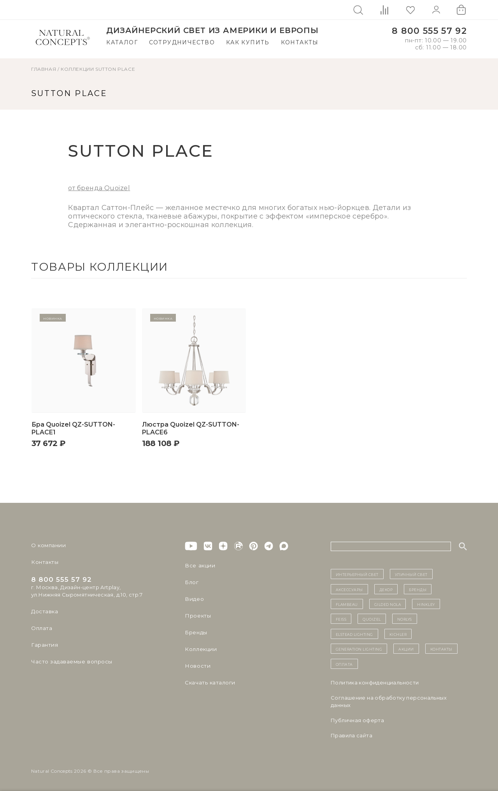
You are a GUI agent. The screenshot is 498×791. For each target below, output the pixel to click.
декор (386, 589)
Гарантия (44, 645)
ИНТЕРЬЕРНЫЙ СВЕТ (357, 574)
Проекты (197, 615)
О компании (47, 545)
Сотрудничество (182, 42)
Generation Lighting (359, 649)
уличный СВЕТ (411, 574)
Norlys (404, 619)
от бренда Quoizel (99, 188)
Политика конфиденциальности (375, 682)
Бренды (195, 632)
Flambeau (347, 604)
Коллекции (77, 69)
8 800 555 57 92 (429, 31)
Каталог (122, 42)
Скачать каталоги (209, 682)
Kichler (398, 634)
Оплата (41, 628)
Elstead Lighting (354, 634)
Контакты (300, 42)
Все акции (199, 565)
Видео (193, 599)
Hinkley (426, 604)
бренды (417, 589)
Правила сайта (351, 735)
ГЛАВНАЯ (43, 69)
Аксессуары (349, 589)
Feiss (341, 619)
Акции (406, 649)
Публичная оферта (357, 720)
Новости (197, 666)
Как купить (248, 42)
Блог (191, 582)
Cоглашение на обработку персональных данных (389, 701)
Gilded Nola (387, 604)
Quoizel (372, 619)
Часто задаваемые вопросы (70, 661)
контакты (441, 649)
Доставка (44, 611)
